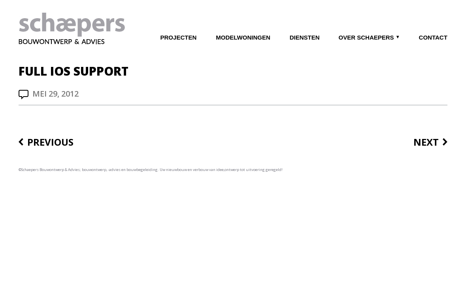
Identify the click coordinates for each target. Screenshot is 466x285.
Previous (50, 142)
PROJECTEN (178, 37)
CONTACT (433, 37)
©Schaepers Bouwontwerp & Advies (49, 169)
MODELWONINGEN (243, 37)
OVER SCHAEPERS (366, 37)
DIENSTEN (305, 37)
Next (426, 142)
